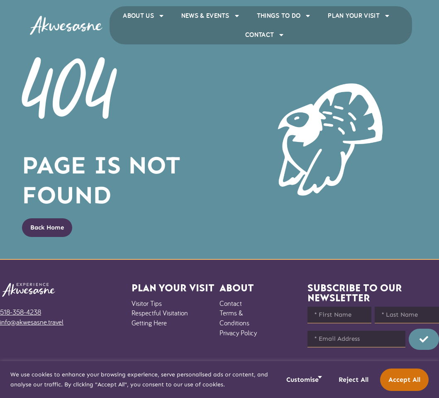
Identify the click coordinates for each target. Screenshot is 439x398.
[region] (219, 379)
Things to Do (284, 15)
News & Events (210, 15)
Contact (265, 34)
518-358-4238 (20, 312)
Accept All (404, 379)
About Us (143, 15)
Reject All (353, 379)
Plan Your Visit (359, 15)
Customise (302, 379)
